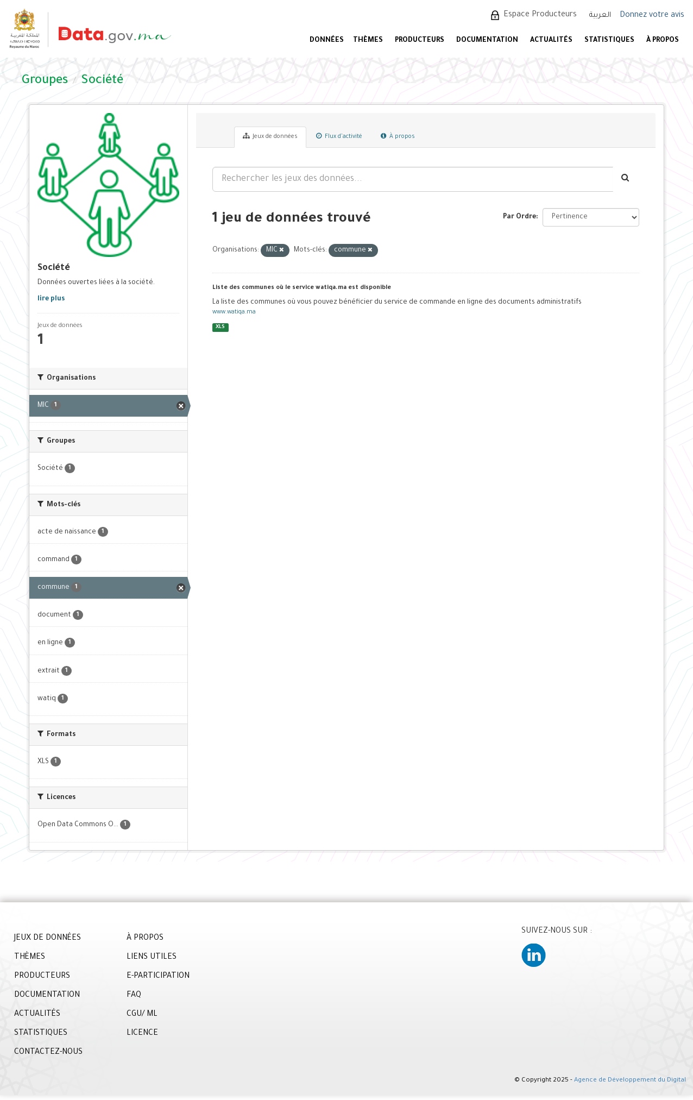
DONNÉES (327, 41)
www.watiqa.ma (234, 312)
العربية (600, 15)
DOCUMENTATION (487, 41)
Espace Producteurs (540, 15)
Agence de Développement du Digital (630, 1080)
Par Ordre (519, 217)
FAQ (134, 995)
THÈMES (29, 957)
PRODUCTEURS (419, 41)
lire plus (51, 299)
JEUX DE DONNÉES (47, 938)
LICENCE (142, 1033)
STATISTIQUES (609, 41)
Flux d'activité (339, 136)
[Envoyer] (626, 179)
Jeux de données (270, 136)
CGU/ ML (142, 1014)
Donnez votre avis (652, 15)
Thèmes (368, 41)
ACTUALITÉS (551, 41)
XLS (220, 327)
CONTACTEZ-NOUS (48, 1052)
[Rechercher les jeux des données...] (412, 179)
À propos (398, 136)
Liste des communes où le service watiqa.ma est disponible (301, 288)
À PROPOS (662, 41)
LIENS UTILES (152, 957)
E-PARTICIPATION (158, 976)
